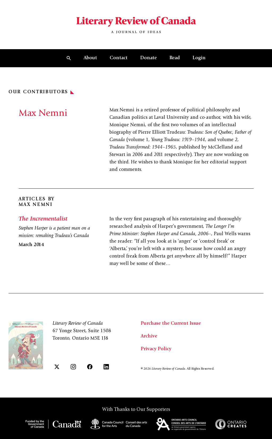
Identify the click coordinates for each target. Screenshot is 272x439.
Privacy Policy (156, 349)
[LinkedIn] (106, 366)
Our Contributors (41, 92)
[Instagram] (73, 366)
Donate (148, 58)
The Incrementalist (43, 219)
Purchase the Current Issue (171, 323)
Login (199, 58)
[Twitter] (57, 366)
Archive (149, 336)
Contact (119, 58)
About (90, 58)
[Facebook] (90, 366)
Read (174, 58)
